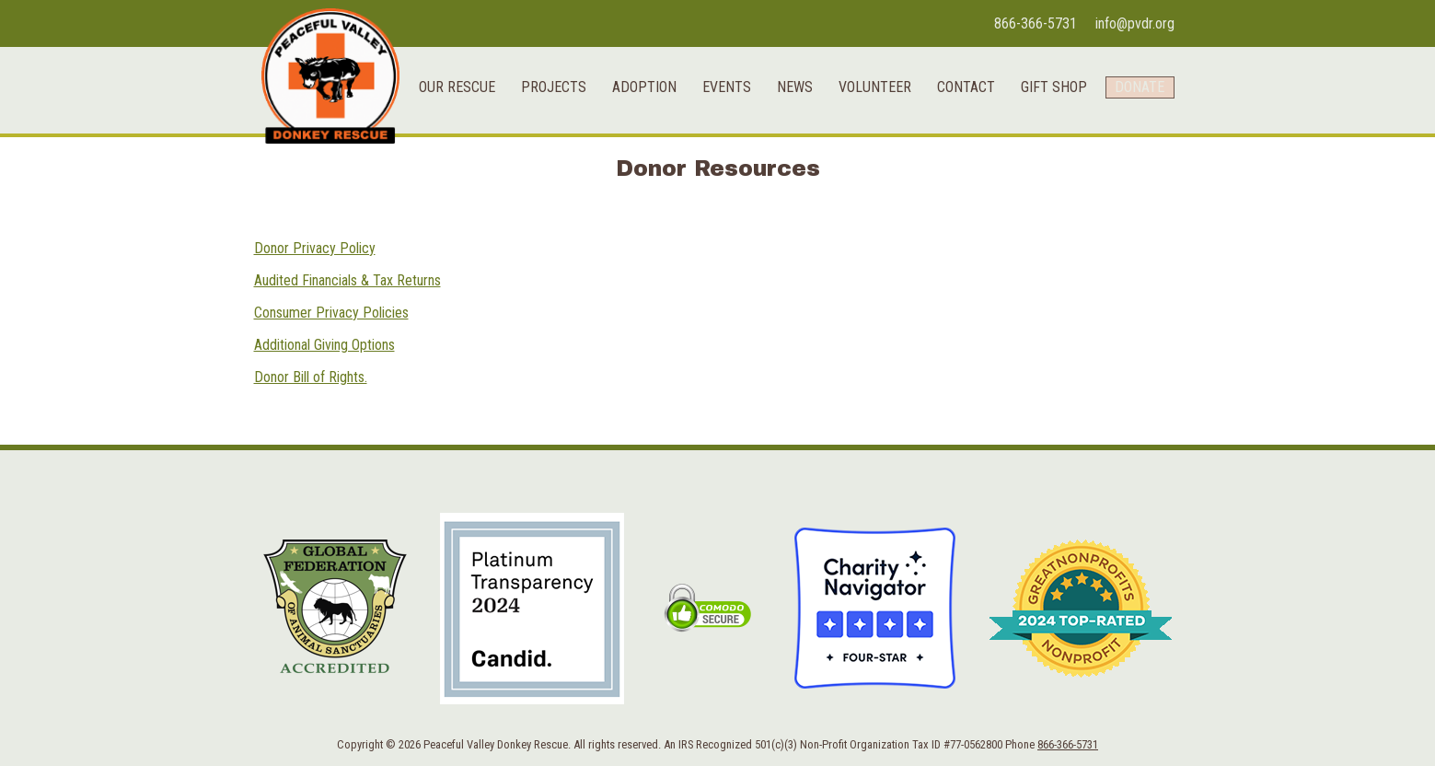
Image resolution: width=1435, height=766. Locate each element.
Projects (541, 201)
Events (714, 201)
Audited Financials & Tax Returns (347, 280)
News (783, 201)
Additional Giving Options (324, 345)
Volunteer (863, 201)
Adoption (632, 201)
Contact (954, 201)
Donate (1134, 201)
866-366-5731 (1035, 23)
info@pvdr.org (1135, 23)
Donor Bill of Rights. (310, 377)
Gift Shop (1042, 201)
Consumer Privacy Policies (331, 312)
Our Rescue (445, 201)
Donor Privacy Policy (315, 248)
